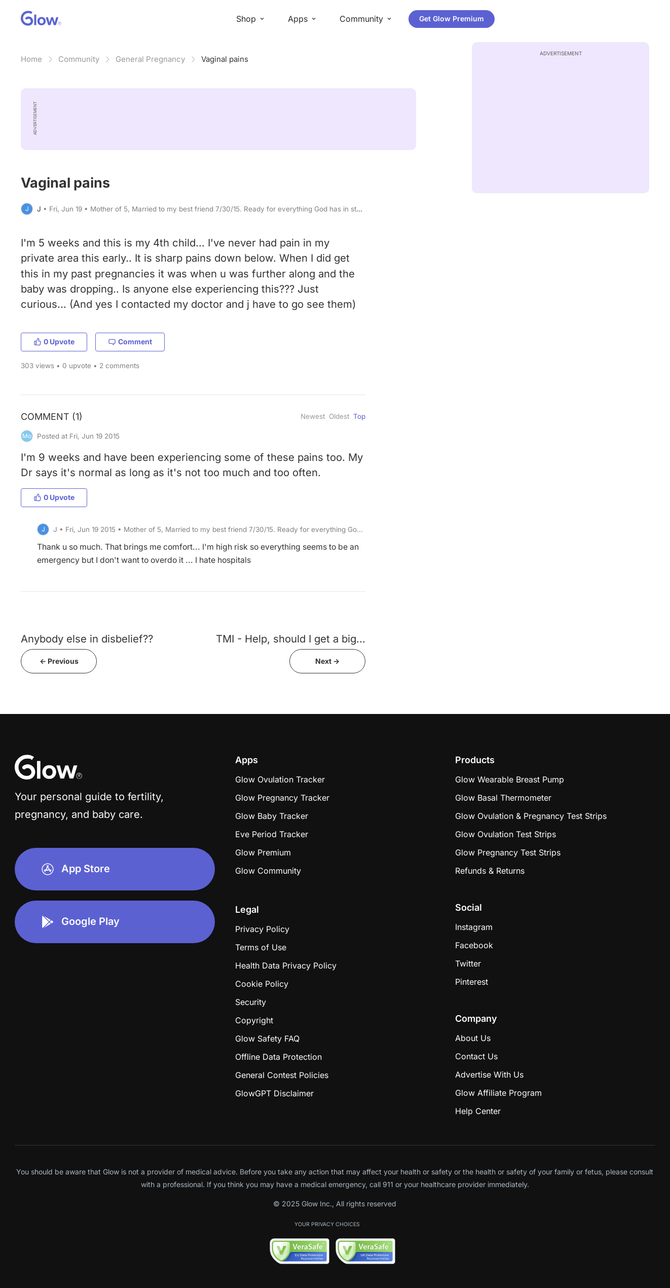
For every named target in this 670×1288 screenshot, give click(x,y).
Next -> (327, 661)
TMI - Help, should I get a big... (290, 638)
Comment (130, 341)
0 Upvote (54, 341)
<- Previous (59, 661)
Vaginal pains (224, 59)
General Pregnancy (150, 59)
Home (31, 59)
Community (78, 59)
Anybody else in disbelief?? (87, 638)
